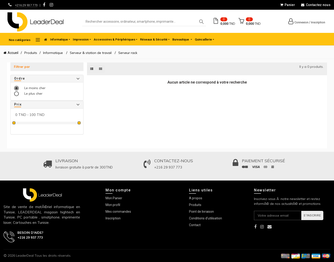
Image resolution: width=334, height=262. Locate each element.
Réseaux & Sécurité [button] (153, 39)
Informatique (53, 53)
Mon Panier (114, 198)
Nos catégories (24, 40)
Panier (287, 5)
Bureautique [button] (181, 39)
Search (201, 21)
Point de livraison (201, 211)
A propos (195, 198)
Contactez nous (316, 5)
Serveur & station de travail (91, 53)
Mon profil (113, 205)
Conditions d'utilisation (205, 218)
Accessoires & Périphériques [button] (114, 39)
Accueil (13, 53)
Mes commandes (118, 211)
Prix (18, 104)
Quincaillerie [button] (203, 39)
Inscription (318, 22)
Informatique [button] (59, 39)
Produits (30, 53)
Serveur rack (127, 53)
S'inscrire (312, 215)
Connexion (301, 22)
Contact (195, 225)
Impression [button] (81, 39)
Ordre (19, 78)
